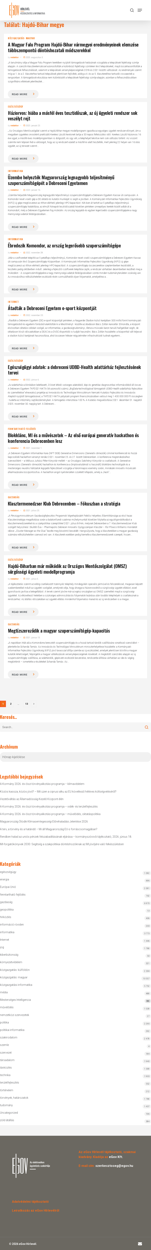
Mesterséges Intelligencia (75, 1000)
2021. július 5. (31, 579)
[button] (140, 10)
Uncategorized (9, 1112)
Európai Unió (8, 886)
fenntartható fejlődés (22, 429)
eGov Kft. (116, 1157)
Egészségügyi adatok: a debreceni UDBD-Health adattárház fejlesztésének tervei (74, 369)
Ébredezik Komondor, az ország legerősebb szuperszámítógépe (64, 245)
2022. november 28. (33, 253)
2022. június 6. (31, 380)
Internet (13, 302)
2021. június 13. (32, 638)
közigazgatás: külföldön (15, 969)
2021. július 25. (31, 510)
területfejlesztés (9, 1082)
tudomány (6, 1105)
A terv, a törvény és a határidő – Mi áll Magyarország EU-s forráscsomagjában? (48, 829)
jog (2, 947)
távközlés (6, 1067)
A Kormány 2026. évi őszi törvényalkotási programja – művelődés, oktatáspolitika (50, 814)
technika (5, 1075)
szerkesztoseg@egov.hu (114, 1166)
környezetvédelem (11, 962)
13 (26, 703)
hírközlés (5, 917)
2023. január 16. (32, 190)
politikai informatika (12, 1030)
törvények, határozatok (14, 1097)
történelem (6, 1090)
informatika (15, 171)
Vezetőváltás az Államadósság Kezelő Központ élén (32, 799)
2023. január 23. (32, 126)
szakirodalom (8, 1037)
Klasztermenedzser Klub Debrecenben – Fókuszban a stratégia (64, 503)
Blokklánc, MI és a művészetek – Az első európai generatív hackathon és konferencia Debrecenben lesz (73, 437)
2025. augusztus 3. (33, 57)
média (4, 992)
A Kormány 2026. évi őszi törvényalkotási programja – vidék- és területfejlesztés (49, 806)
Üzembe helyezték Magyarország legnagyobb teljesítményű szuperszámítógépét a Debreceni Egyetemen (61, 180)
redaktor (14, 57)
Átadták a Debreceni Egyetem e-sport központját (52, 307)
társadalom (7, 1060)
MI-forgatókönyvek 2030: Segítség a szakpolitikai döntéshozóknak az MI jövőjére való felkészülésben (62, 844)
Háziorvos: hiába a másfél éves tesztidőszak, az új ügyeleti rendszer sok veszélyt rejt (72, 115)
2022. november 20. (33, 315)
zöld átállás (7, 1120)
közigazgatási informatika (16, 984)
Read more (19, 94)
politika (4, 1022)
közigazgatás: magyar (21, 38)
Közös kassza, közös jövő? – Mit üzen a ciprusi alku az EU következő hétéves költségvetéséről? (58, 791)
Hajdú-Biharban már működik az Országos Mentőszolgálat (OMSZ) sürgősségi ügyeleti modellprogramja (67, 568)
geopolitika (7, 909)
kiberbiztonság (9, 954)
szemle (4, 1044)
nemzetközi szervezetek (14, 1015)
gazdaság (13, 497)
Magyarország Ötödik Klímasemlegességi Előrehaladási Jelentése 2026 (44, 821)
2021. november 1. (32, 448)
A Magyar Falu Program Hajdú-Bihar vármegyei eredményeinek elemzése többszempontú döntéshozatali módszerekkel (73, 47)
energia (4, 879)
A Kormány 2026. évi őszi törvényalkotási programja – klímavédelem (42, 783)
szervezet (6, 1052)
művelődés (7, 1007)
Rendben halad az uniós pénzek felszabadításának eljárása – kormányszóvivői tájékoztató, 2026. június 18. (66, 836)
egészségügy (15, 106)
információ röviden (12, 924)
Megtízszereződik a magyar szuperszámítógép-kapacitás (59, 630)
